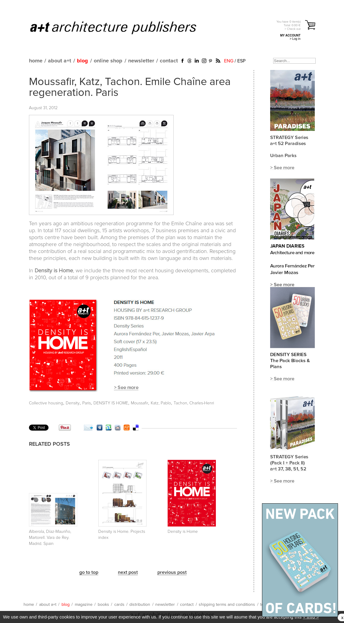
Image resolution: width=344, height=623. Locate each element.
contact (169, 61)
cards (119, 604)
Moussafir (139, 403)
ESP (241, 61)
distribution (139, 604)
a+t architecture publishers (121, 27)
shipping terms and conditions (227, 604)
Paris (86, 403)
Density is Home (183, 532)
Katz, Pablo (161, 403)
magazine (84, 604)
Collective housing (46, 403)
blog (82, 61)
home (36, 61)
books (103, 604)
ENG (228, 61)
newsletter (141, 61)
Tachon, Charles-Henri (194, 403)
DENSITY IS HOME (110, 403)
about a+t (59, 61)
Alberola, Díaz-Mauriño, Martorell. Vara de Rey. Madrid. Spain (50, 538)
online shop (108, 61)
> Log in (295, 38)
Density (73, 403)
